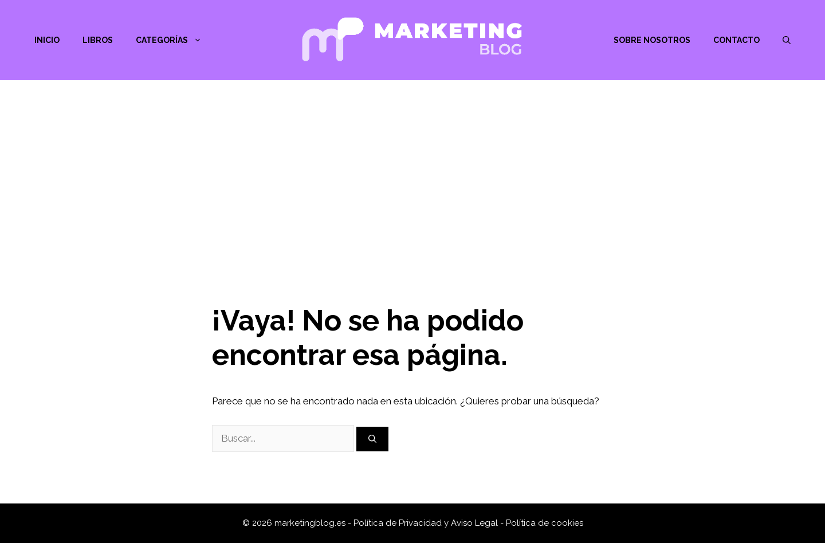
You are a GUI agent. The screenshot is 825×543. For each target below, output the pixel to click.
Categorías (174, 40)
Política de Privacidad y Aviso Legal (426, 523)
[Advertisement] (412, 166)
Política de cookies (544, 523)
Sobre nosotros (652, 40)
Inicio (47, 40)
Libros (97, 40)
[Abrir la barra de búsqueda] (786, 40)
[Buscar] (372, 439)
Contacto (736, 40)
